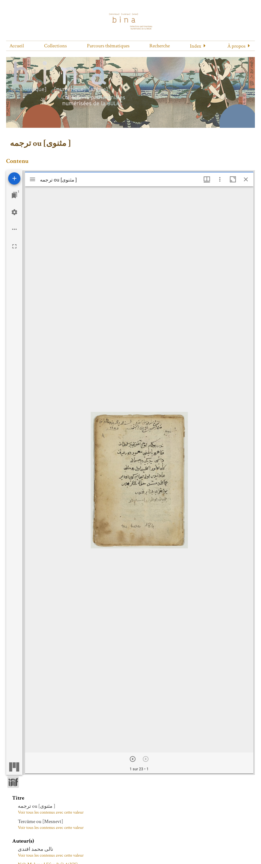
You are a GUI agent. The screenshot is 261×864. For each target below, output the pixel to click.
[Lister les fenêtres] (14, 195)
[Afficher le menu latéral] (32, 179)
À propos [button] (236, 46)
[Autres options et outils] (219, 179)
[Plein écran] (14, 246)
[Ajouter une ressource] (14, 178)
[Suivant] (132, 758)
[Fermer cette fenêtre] (245, 179)
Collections (55, 46)
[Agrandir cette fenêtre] (232, 179)
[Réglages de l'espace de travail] (14, 212)
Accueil (16, 46)
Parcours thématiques (108, 46)
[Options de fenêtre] (206, 179)
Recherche (159, 46)
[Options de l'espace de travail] (14, 229)
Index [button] (195, 46)
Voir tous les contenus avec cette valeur (51, 812)
